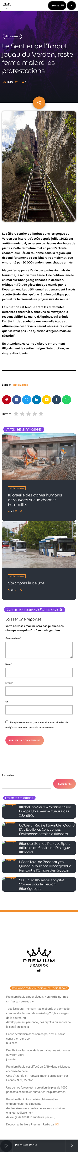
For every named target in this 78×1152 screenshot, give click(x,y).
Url (6, 701)
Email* (8, 682)
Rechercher (8, 775)
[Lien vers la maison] (7, 5)
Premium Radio (20, 385)
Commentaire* (13, 638)
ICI (57, 1124)
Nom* (8, 664)
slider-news (12, 36)
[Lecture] (71, 5)
